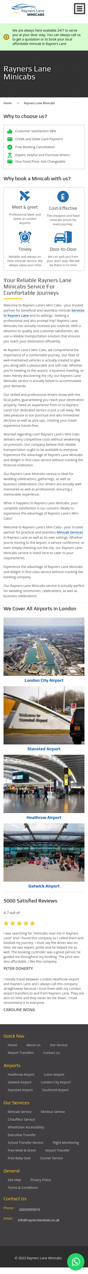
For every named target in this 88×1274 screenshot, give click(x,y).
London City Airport (44, 680)
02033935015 (29, 1209)
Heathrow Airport (44, 817)
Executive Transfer (22, 1135)
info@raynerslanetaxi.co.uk (38, 1220)
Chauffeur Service (21, 1119)
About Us (34, 1045)
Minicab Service (19, 1111)
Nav (79, 8)
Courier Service (51, 1158)
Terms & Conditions (23, 1187)
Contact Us (51, 1052)
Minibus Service (53, 1111)
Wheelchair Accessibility (26, 1127)
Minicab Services (70, 532)
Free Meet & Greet (22, 1150)
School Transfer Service (25, 1142)
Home (12, 1045)
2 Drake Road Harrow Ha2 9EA (45, 1230)
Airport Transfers (21, 1052)
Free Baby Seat (19, 1158)
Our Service (59, 1045)
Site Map (14, 1180)
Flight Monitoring (66, 1142)
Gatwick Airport (44, 886)
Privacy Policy (41, 1180)
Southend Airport (55, 1090)
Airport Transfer (57, 1150)
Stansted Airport (44, 748)
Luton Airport (54, 1074)
